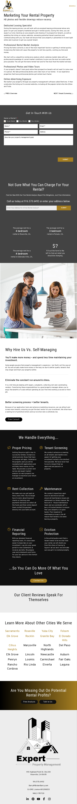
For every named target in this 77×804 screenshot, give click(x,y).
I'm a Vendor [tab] (35, 121)
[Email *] (56, 126)
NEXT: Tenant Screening (63, 94)
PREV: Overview (10, 94)
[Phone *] (21, 132)
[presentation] (58, 150)
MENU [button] (72, 6)
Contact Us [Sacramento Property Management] (38, 580)
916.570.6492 (31, 201)
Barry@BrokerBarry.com (38, 786)
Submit (65, 160)
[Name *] (21, 126)
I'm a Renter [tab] (23, 121)
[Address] (56, 132)
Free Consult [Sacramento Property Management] (14, 419)
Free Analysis (29, 702)
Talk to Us (47, 702)
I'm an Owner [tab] (11, 121)
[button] (27, 799)
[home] (8, 6)
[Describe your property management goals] (38, 140)
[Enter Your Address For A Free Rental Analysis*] (31, 208)
